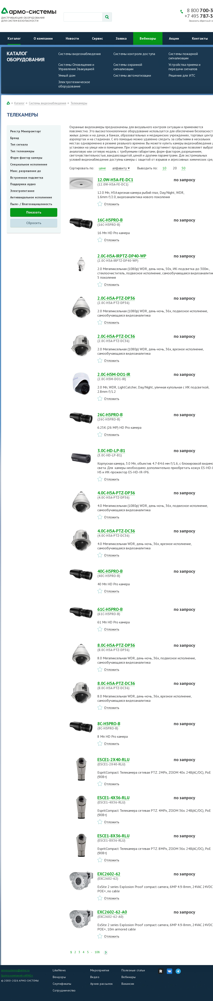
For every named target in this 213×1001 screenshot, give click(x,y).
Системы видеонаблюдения (79, 54)
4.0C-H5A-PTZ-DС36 (133, 533)
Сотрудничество (64, 990)
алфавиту (119, 168)
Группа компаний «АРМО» (17, 975)
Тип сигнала (19, 144)
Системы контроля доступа (134, 54)
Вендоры (59, 977)
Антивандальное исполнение (31, 197)
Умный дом (66, 75)
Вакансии (127, 984)
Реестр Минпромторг (25, 131)
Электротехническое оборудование (74, 84)
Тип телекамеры (22, 151)
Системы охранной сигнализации (127, 66)
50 (183, 168)
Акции (174, 38)
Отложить (111, 204)
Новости (72, 38)
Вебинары (148, 38)
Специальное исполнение (28, 164)
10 (164, 168)
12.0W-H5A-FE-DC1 (133, 182)
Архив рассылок (101, 984)
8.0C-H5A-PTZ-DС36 (133, 686)
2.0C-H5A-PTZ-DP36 (133, 300)
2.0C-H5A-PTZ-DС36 (133, 338)
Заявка (121, 38)
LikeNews (59, 970)
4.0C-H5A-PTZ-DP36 (133, 495)
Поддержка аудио (23, 184)
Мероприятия (99, 970)
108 (97, 952)
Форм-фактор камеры (26, 158)
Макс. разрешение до (25, 171)
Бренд (14, 138)
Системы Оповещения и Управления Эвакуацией (76, 66)
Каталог (14, 38)
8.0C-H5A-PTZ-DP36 (133, 647)
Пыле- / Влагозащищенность (31, 204)
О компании (43, 38)
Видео (94, 977)
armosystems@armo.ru (15, 970)
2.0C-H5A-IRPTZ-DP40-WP (133, 258)
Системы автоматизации (132, 75)
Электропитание (22, 191)
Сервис (97, 38)
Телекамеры (78, 103)
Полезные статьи (133, 970)
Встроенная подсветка (26, 178)
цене (102, 168)
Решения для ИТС (182, 75)
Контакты (200, 38)
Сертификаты (62, 984)
